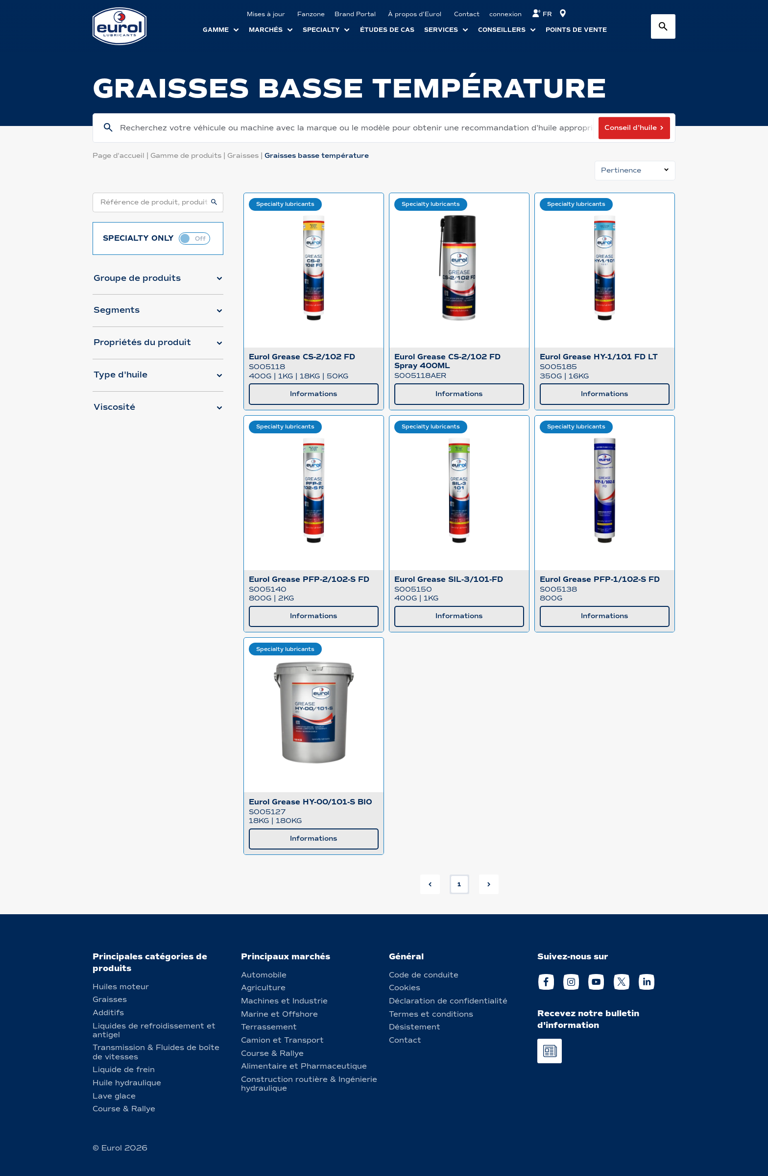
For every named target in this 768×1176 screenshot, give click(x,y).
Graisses (245, 155)
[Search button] (663, 26)
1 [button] (459, 884)
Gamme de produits (188, 155)
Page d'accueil (121, 155)
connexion (505, 14)
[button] (158, 282)
